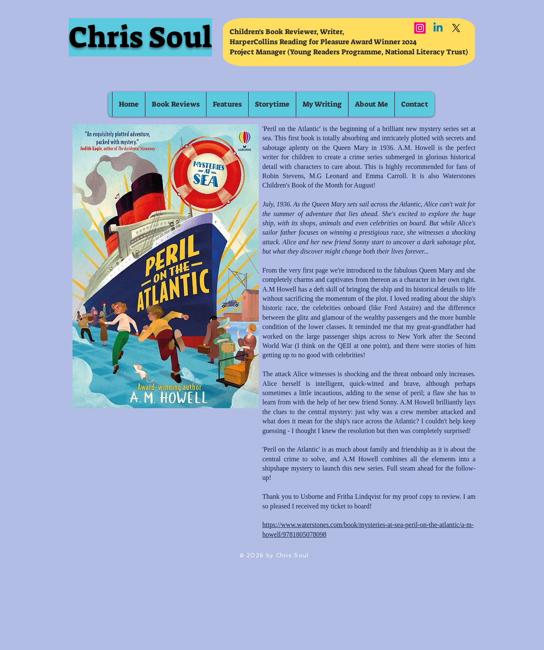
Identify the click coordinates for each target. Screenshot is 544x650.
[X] (456, 28)
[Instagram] (420, 28)
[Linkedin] (438, 28)
